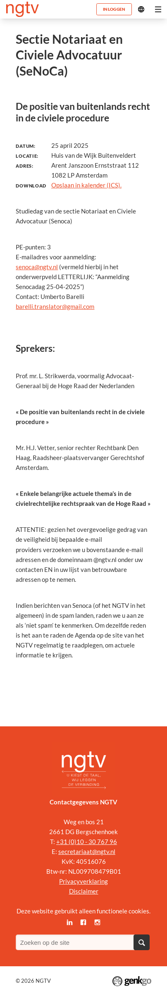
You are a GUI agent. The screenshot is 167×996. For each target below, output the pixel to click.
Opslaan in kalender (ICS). (86, 185)
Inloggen (114, 9)
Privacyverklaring (83, 881)
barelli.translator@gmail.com (55, 306)
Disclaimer (83, 891)
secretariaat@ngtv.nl (86, 851)
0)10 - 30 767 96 (94, 841)
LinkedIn (69, 922)
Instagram (97, 922)
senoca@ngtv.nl (37, 266)
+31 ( (63, 841)
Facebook (83, 922)
